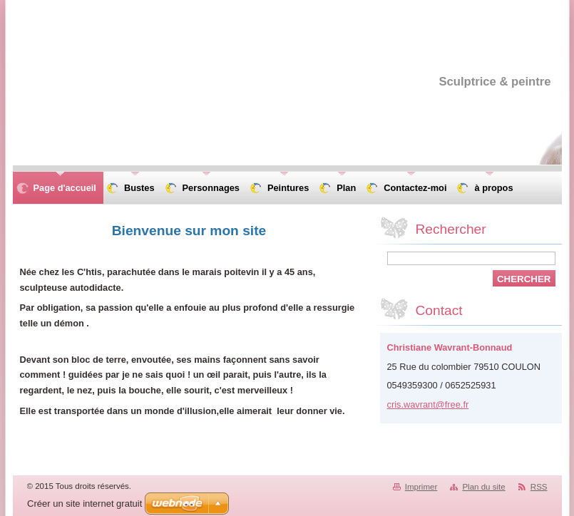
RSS (539, 487)
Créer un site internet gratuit (84, 503)
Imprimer (421, 487)
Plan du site (483, 487)
